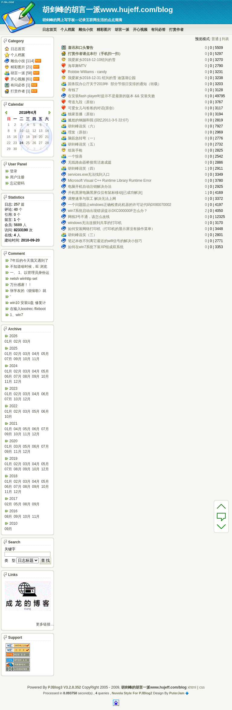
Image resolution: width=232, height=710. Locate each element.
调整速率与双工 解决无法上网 (92, 199)
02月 (17, 341)
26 (34, 143)
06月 (8, 376)
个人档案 (67, 29)
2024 (13, 366)
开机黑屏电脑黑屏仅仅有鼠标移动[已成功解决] (105, 192)
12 (34, 131)
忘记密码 (17, 183)
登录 (13, 171)
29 (9, 149)
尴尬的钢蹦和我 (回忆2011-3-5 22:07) (98, 120)
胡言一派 (122, 29)
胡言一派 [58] (21, 73)
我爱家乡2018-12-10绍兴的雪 (91, 60)
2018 (13, 476)
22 (9, 143)
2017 (13, 499)
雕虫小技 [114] (22, 61)
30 (15, 149)
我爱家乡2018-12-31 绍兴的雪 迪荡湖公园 (102, 78)
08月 (27, 376)
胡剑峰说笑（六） (82, 126)
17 (21, 137)
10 (21, 131)
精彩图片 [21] (21, 67)
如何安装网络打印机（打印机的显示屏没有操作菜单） (111, 229)
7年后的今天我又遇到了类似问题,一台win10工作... (29, 261)
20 (40, 137)
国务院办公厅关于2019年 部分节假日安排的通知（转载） (114, 84)
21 (47, 137)
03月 (27, 341)
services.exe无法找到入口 (89, 174)
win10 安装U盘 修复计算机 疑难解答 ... (28, 303)
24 (21, 143)
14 (47, 131)
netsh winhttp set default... (23, 279)
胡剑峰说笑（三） (82, 235)
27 (40, 143)
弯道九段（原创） (82, 102)
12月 (17, 381)
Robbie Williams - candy (87, 72)
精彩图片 (104, 29)
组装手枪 (75, 150)
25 (28, 143)
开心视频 (140, 29)
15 (9, 137)
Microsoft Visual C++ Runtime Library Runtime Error (110, 180)
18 (28, 137)
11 (28, 131)
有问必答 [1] (20, 85)
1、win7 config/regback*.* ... (25, 315)
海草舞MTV (77, 66)
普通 (215, 39)
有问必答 (158, 29)
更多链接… (45, 624)
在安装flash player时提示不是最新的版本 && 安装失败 (111, 96)
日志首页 (49, 29)
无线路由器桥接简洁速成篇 (89, 162)
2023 (13, 388)
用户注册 (17, 177)
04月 (36, 354)
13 (40, 131)
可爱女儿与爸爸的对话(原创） (92, 108)
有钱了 (73, 90)
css (202, 687)
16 (15, 137)
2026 (13, 336)
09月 (17, 359)
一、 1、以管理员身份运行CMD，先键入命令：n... (29, 273)
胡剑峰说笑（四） (82, 168)
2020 (13, 441)
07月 (8, 359)
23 (15, 143)
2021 (13, 423)
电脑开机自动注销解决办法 (89, 186)
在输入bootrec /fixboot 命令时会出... (28, 309)
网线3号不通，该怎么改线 (89, 217)
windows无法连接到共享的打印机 (95, 223)
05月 (45, 354)
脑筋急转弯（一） (82, 138)
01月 (8, 341)
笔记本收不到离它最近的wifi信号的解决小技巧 (105, 241)
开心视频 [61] (21, 79)
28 (47, 143)
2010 (13, 523)
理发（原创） (79, 132)
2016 (13, 511)
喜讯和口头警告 (80, 48)
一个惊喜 (75, 156)
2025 (13, 348)
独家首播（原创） (82, 114)
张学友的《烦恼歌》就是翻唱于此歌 (28, 291)
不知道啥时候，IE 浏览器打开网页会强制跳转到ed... (28, 267)
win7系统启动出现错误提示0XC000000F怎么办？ (107, 211)
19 (34, 137)
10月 (27, 359)
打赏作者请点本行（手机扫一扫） (95, 54)
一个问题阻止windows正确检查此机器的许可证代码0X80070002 (119, 205)
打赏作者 (176, 29)
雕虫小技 (86, 29)
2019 (13, 458)
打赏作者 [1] (20, 91)
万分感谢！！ (21, 285)
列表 (225, 39)
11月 (36, 359)
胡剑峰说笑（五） (82, 144)
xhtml (192, 687)
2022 (13, 406)
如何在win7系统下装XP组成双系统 (96, 247)
